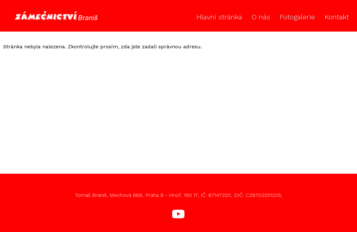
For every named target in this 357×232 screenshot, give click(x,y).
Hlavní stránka (219, 17)
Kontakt (337, 17)
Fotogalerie (297, 17)
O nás (261, 17)
